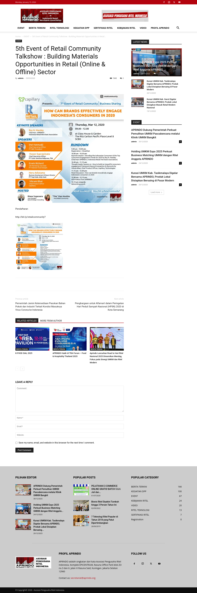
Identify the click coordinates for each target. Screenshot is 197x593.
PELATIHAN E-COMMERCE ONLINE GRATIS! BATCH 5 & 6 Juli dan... (106, 489)
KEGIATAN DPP (81, 27)
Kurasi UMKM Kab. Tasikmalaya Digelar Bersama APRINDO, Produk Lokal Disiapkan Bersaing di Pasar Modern (154, 176)
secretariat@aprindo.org (83, 577)
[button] (178, 28)
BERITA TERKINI (37, 27)
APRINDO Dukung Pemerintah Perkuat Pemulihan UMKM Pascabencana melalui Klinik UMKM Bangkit (155, 133)
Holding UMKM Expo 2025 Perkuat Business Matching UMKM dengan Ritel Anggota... (48, 508)
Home (18, 36)
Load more (156, 192)
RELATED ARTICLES (27, 321)
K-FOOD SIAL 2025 (23, 353)
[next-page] (22, 369)
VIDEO (143, 27)
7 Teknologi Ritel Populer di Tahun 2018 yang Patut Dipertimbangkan (104, 519)
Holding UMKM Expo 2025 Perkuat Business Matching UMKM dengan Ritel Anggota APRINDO (155, 65)
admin (21, 78)
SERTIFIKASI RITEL (103, 27)
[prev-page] (17, 369)
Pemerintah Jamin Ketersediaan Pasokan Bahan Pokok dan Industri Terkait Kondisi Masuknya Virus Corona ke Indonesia (40, 306)
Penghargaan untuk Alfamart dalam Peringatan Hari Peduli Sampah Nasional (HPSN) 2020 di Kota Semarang (99, 306)
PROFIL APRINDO (160, 27)
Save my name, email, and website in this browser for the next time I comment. (57, 442)
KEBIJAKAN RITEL (126, 27)
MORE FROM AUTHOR (51, 321)
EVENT (21, 27)
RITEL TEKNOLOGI (59, 27)
